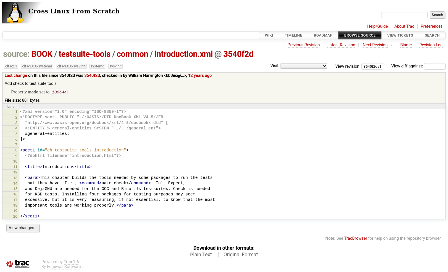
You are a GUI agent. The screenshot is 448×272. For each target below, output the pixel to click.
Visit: (274, 65)
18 (15, 206)
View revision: (348, 66)
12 (15, 173)
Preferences (432, 26)
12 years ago (200, 75)
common (132, 54)
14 (15, 184)
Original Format (240, 255)
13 (15, 178)
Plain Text (201, 255)
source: (16, 54)
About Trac (404, 26)
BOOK (41, 54)
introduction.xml (183, 54)
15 (15, 189)
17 (15, 200)
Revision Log (431, 45)
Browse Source (360, 35)
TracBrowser (355, 239)
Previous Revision (304, 45)
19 (15, 211)
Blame (406, 45)
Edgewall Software (64, 267)
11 (15, 167)
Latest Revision (341, 45)
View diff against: (418, 66)
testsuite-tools (85, 54)
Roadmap (323, 35)
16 (15, 195)
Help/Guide (377, 26)
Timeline (293, 35)
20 (15, 217)
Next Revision (375, 45)
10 (15, 162)
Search (432, 35)
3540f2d (238, 54)
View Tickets (400, 35)
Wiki (269, 35)
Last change (16, 75)
